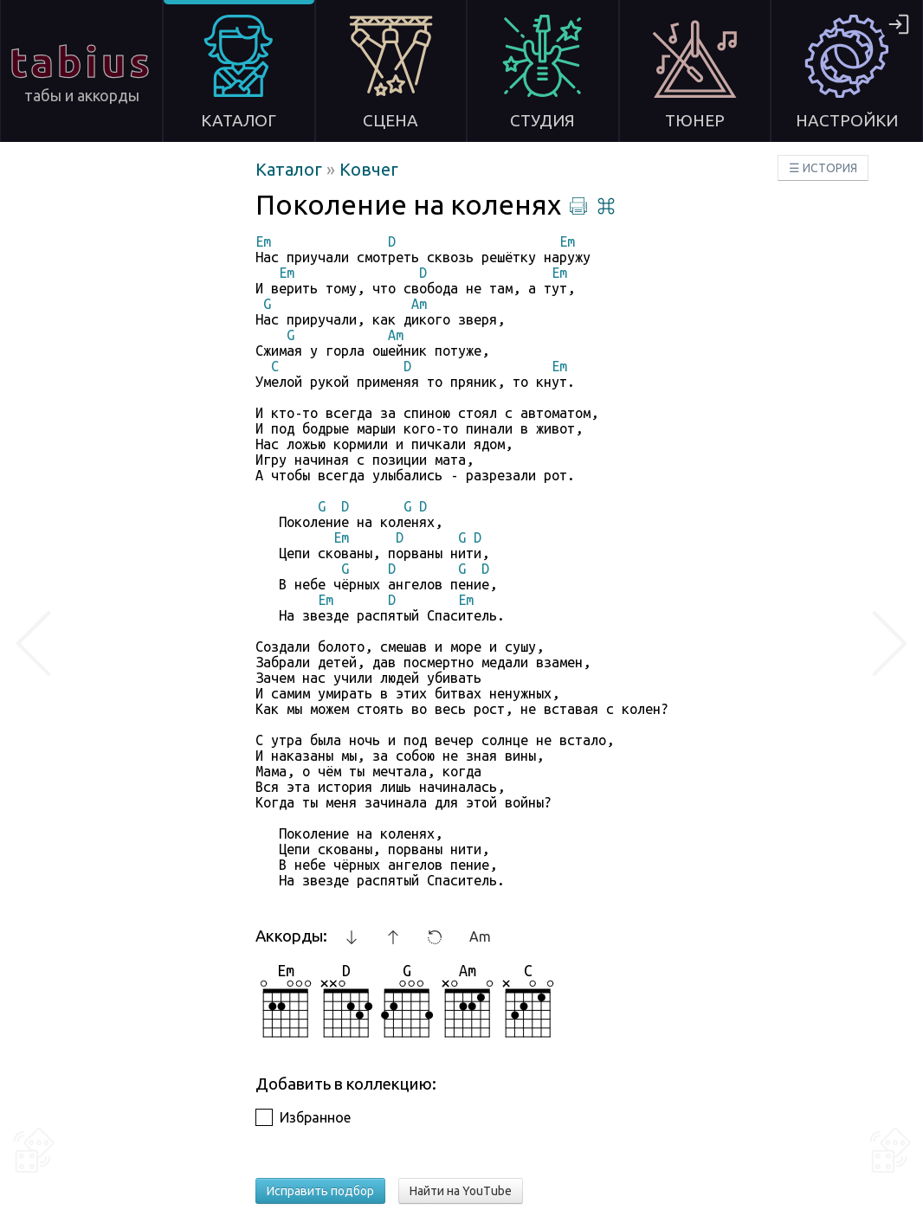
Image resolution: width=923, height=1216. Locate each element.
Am (480, 936)
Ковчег (368, 169)
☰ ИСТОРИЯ (823, 168)
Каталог (290, 169)
